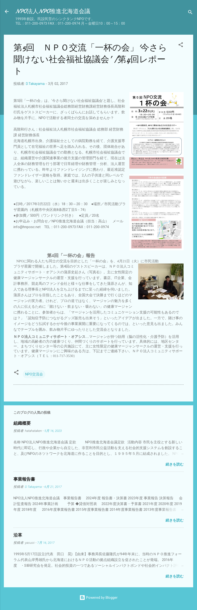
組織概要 (22, 423)
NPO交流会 (34, 374)
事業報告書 (24, 479)
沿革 (17, 535)
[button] (181, 45)
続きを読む (175, 464)
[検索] (190, 13)
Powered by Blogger (98, 597)
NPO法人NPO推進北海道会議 (52, 11)
